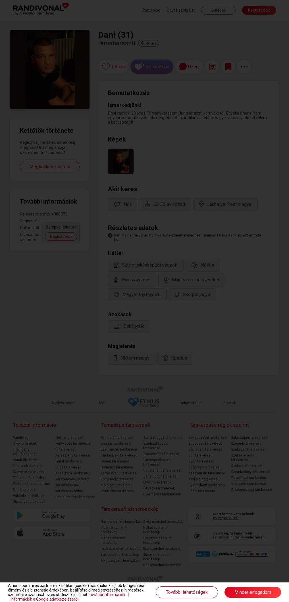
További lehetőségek (187, 592)
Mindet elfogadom (252, 592)
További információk (107, 594)
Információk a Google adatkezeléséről (44, 599)
